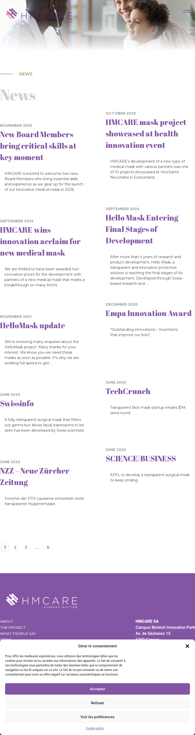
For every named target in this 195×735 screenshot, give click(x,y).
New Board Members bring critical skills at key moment (38, 145)
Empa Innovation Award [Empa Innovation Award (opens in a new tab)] (149, 313)
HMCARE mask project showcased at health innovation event (146, 133)
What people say (18, 633)
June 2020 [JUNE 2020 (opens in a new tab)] (10, 394)
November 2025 (16, 125)
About (6, 621)
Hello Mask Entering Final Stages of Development (142, 229)
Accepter (97, 689)
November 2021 (15, 316)
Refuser (97, 703)
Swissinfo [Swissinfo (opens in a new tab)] (17, 403)
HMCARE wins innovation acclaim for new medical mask (40, 241)
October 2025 (121, 113)
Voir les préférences (97, 717)
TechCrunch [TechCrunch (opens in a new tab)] (128, 391)
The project (13, 627)
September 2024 (123, 209)
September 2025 (17, 221)
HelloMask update (32, 325)
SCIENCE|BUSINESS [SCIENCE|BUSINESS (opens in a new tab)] (141, 458)
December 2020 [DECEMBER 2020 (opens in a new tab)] (122, 304)
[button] (187, 646)
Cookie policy (95, 728)
